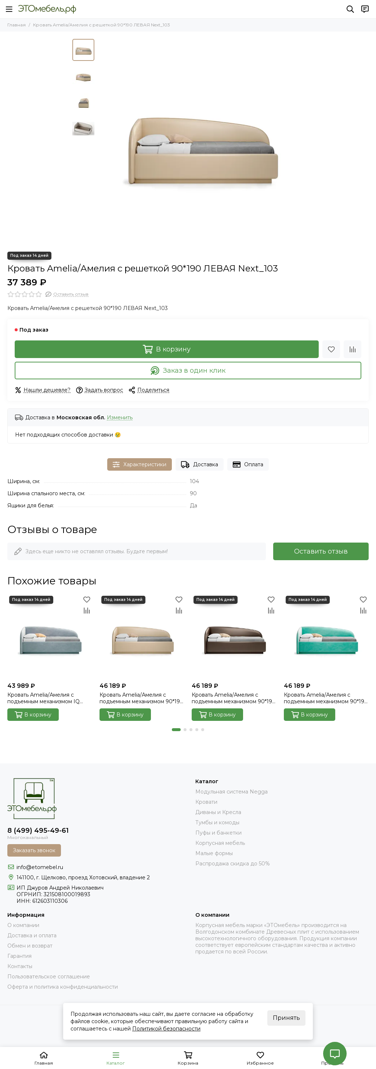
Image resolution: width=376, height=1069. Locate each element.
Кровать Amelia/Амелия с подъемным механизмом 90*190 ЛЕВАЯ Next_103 (142, 698)
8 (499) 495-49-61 (38, 831)
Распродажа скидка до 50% (232, 863)
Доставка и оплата (32, 935)
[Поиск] (350, 9)
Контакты (19, 966)
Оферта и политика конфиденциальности (62, 987)
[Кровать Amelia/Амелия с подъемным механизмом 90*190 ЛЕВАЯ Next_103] (142, 636)
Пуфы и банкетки (218, 832)
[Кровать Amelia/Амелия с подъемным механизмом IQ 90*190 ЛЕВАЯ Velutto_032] (49, 636)
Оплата (248, 464)
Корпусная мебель (220, 843)
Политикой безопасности (166, 1028)
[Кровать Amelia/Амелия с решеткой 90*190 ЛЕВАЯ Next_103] (201, 141)
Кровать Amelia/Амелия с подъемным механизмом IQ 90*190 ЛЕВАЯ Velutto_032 (43, 698)
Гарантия (19, 956)
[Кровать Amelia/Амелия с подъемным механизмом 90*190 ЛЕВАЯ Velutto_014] (326, 636)
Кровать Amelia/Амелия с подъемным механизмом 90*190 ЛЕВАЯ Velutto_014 (326, 698)
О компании (23, 925)
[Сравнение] (352, 349)
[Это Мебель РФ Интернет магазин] (47, 9)
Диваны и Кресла (218, 812)
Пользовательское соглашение (48, 976)
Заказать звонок (34, 850)
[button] (176, 729)
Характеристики (139, 464)
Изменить (120, 417)
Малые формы (214, 853)
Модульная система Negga (231, 791)
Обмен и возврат (30, 945)
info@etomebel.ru (40, 867)
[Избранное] (331, 349)
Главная (16, 25)
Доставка (199, 464)
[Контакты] (365, 9)
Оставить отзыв (321, 551)
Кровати (206, 802)
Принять (286, 1017)
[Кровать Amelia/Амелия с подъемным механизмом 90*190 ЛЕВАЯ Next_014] (234, 636)
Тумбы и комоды (217, 822)
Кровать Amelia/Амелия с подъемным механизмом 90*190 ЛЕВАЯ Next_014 (234, 698)
